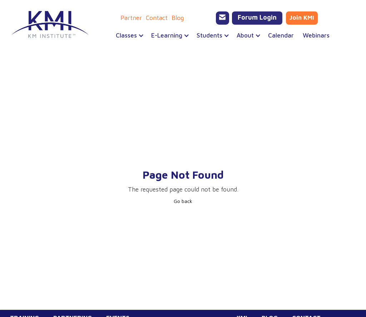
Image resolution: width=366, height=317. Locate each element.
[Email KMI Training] (222, 18)
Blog (178, 17)
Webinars (316, 35)
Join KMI (302, 17)
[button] (126, 35)
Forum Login (257, 17)
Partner (131, 17)
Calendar (281, 35)
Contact (157, 17)
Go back (183, 201)
